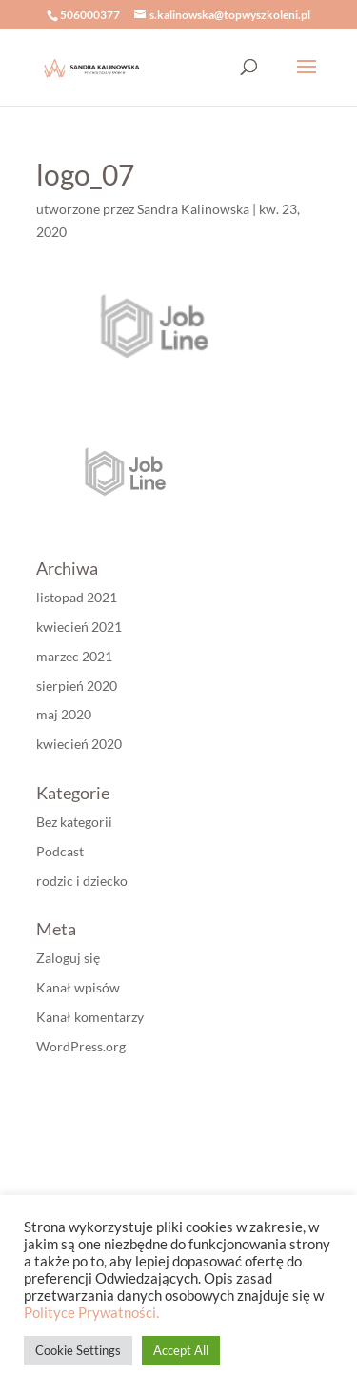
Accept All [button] (180, 1350)
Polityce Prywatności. (91, 1313)
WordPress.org (81, 1046)
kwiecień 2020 (79, 744)
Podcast (60, 851)
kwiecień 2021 (79, 626)
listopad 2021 (76, 597)
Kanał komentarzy (90, 1017)
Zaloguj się (68, 958)
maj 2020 (63, 714)
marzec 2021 (74, 656)
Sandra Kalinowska (193, 209)
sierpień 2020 (76, 685)
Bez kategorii (74, 822)
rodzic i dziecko (82, 881)
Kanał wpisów (78, 987)
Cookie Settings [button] (78, 1350)
